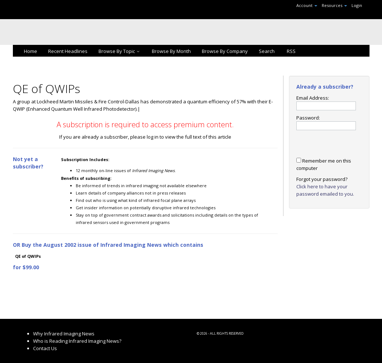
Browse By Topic (120, 51)
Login (356, 5)
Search (267, 51)
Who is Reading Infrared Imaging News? (77, 341)
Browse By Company (225, 51)
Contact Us (45, 348)
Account (306, 5)
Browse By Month (171, 51)
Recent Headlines (68, 51)
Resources (334, 5)
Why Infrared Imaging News (63, 333)
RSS (291, 51)
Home (30, 51)
